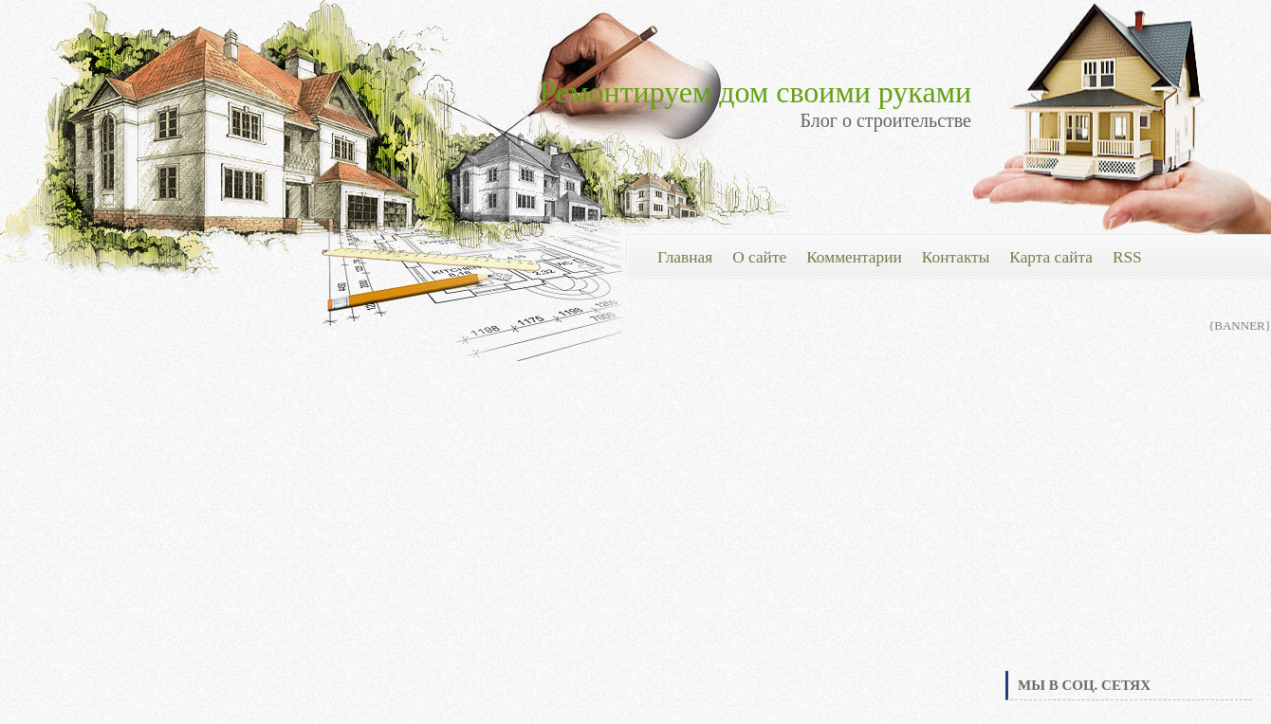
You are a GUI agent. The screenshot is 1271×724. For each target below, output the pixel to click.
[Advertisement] (1128, 525)
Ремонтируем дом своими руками (755, 92)
